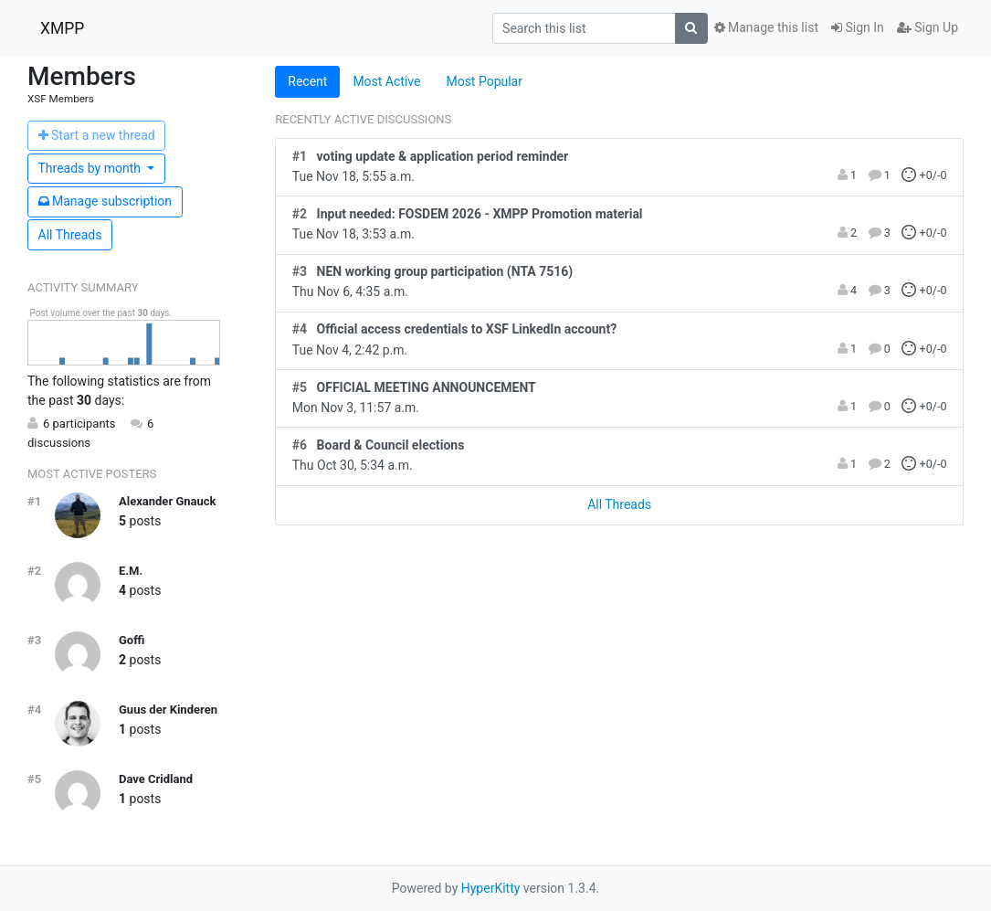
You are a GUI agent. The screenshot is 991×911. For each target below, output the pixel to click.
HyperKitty (491, 888)
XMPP (62, 28)
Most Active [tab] (386, 81)
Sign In (857, 27)
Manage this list (766, 27)
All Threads (70, 235)
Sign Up (927, 27)
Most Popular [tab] (484, 81)
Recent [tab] (307, 81)
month (91, 168)
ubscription (105, 201)
